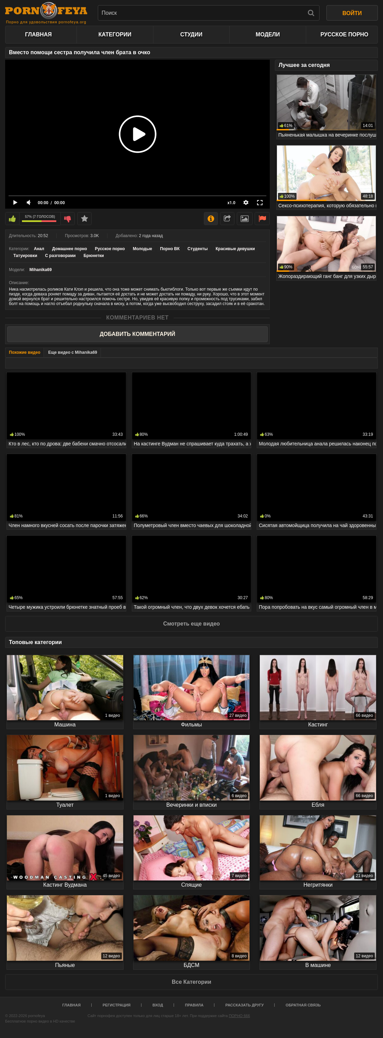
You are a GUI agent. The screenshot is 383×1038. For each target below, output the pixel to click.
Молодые (142, 248)
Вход (157, 1005)
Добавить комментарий (137, 334)
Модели (268, 34)
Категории (114, 34)
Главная (38, 34)
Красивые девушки (235, 248)
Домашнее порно (69, 248)
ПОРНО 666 (239, 1016)
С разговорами (60, 255)
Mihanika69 (41, 269)
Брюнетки (93, 255)
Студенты (197, 248)
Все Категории (191, 982)
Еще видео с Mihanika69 (72, 352)
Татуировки (25, 255)
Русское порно (344, 34)
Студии (191, 34)
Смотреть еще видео (191, 624)
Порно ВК (169, 248)
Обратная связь (303, 1005)
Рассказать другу (244, 1005)
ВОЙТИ (352, 13)
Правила (194, 1005)
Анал (39, 248)
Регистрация (116, 1005)
